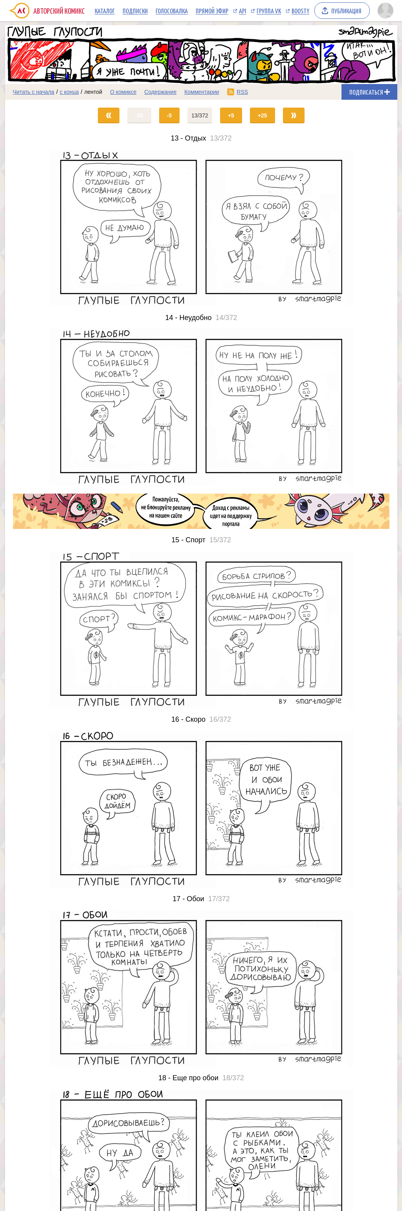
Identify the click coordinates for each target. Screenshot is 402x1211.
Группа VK (269, 10)
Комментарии (201, 92)
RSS (242, 92)
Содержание (160, 92)
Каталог (105, 10)
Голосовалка (172, 10)
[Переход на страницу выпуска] (201, 228)
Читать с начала (34, 92)
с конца (69, 92)
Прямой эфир (212, 10)
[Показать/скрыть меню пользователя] (385, 10)
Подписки (135, 10)
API (242, 10)
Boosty (300, 10)
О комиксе (123, 92)
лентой (93, 92)
